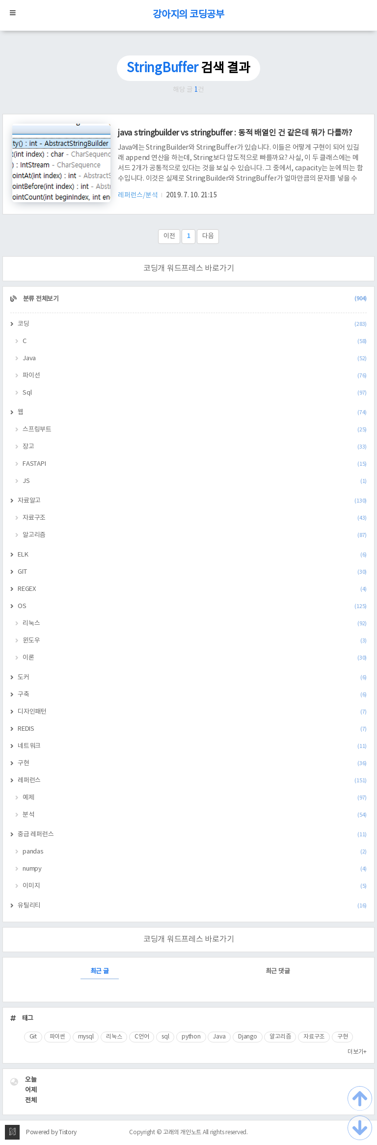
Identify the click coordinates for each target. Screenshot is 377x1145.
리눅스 (195, 623)
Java (195, 358)
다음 (208, 236)
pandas (195, 852)
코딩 (192, 324)
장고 (195, 447)
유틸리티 (192, 906)
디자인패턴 (192, 712)
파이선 (195, 376)
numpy (195, 869)
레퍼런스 (192, 780)
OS (192, 606)
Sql (195, 393)
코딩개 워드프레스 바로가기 (188, 268)
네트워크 (192, 746)
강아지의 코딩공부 (188, 15)
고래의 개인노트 (182, 1132)
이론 (195, 658)
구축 (192, 695)
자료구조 (195, 518)
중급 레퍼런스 (192, 834)
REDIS (192, 729)
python (191, 1037)
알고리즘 (195, 535)
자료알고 (192, 501)
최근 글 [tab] (99, 971)
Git (33, 1037)
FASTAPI (195, 464)
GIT (192, 572)
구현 (192, 763)
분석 (195, 815)
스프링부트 (195, 430)
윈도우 (195, 641)
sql (165, 1037)
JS (195, 481)
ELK (192, 555)
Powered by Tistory (51, 1132)
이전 (169, 236)
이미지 (195, 886)
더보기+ (357, 1052)
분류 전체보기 (194, 299)
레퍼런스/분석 (138, 195)
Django (247, 1037)
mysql (86, 1037)
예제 (195, 798)
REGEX (192, 589)
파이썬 (57, 1037)
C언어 (142, 1037)
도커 (192, 677)
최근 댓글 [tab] (278, 971)
